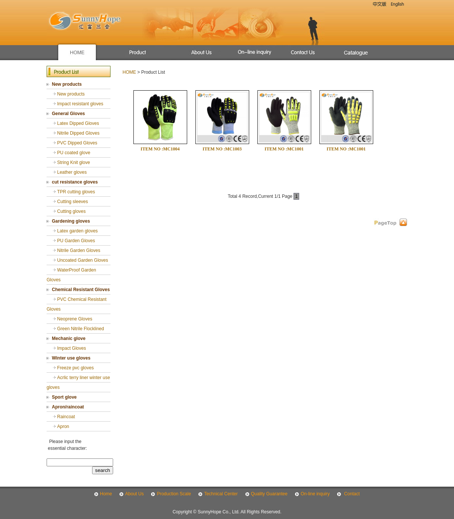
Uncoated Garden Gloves (82, 260)
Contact (351, 493)
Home (106, 493)
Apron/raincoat (68, 407)
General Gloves (68, 113)
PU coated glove (73, 152)
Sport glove (64, 397)
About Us (134, 493)
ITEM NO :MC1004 (160, 149)
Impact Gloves (71, 348)
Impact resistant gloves (80, 103)
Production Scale (174, 493)
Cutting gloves (71, 211)
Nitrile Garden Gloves (78, 250)
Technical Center (221, 493)
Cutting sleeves (72, 201)
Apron (63, 426)
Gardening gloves (71, 221)
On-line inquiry (315, 493)
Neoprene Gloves (74, 319)
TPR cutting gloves (76, 191)
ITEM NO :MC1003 (222, 149)
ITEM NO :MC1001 (284, 149)
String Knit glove (73, 162)
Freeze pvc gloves (75, 367)
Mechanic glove (68, 338)
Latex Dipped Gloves (78, 123)
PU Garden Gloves (76, 240)
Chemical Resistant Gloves (81, 289)
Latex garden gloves (77, 231)
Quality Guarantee (269, 493)
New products (67, 84)
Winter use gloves (71, 358)
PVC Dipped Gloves (77, 143)
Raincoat (66, 416)
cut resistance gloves (75, 182)
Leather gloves (72, 172)
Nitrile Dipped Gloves (78, 133)
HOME (129, 72)
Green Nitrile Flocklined (80, 328)
